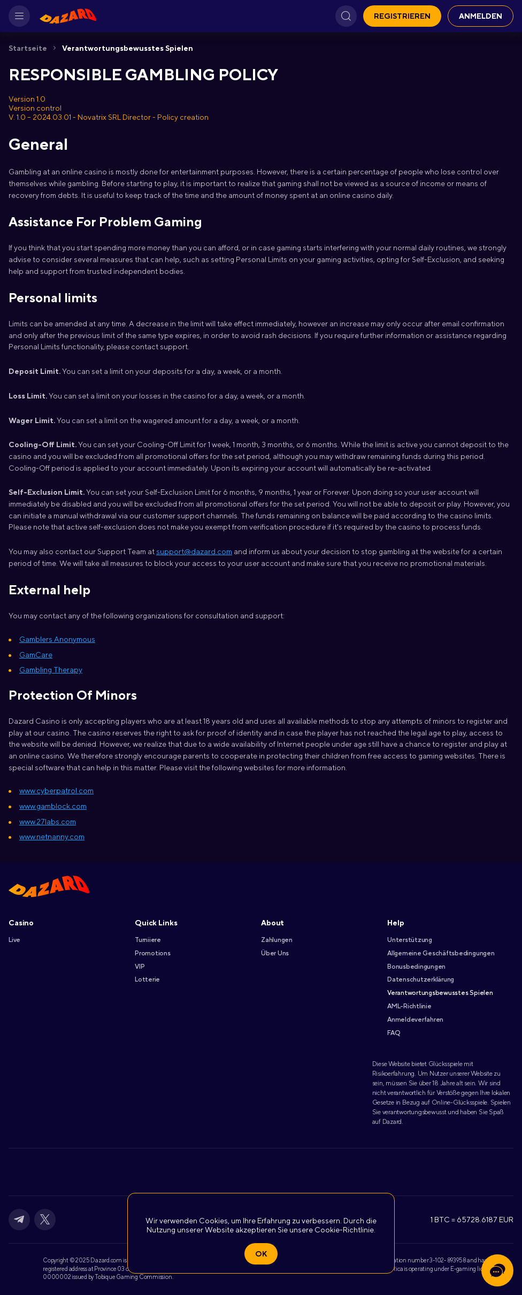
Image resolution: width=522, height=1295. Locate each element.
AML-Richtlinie (409, 1006)
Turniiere (148, 940)
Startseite (28, 48)
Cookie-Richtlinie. (344, 1229)
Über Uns (275, 953)
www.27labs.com (47, 821)
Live (14, 940)
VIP (139, 966)
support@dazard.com (194, 551)
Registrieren (402, 16)
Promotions (153, 953)
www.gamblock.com (53, 806)
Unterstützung (409, 940)
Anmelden (480, 16)
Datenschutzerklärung (420, 979)
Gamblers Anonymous (57, 639)
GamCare (35, 654)
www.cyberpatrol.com (56, 790)
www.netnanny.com (52, 836)
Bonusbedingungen (416, 966)
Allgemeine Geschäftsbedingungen (441, 953)
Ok (261, 1254)
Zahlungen (277, 940)
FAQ (393, 1033)
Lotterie (147, 979)
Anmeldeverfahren (415, 1019)
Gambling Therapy (50, 669)
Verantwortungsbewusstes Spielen (127, 48)
